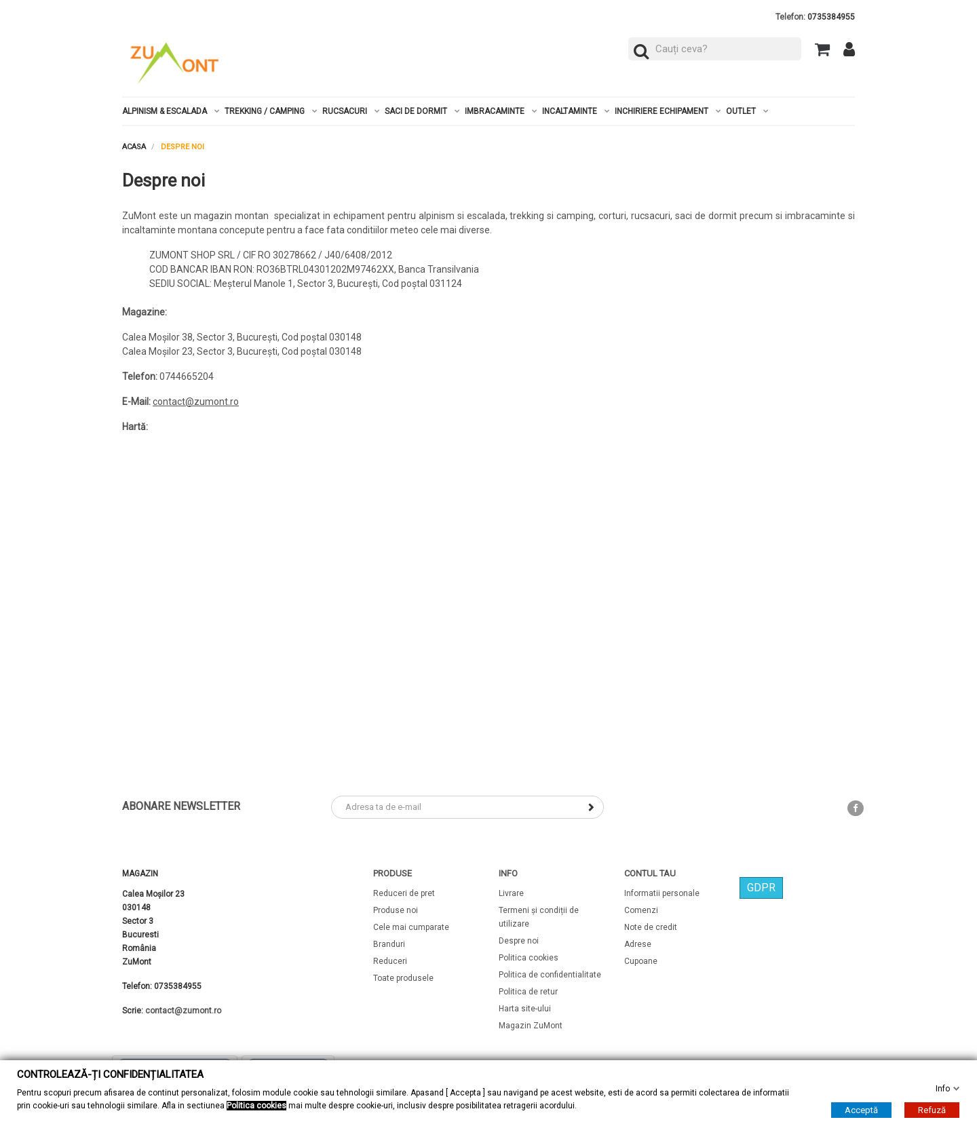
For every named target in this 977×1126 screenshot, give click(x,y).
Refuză (932, 1110)
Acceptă (861, 1110)
